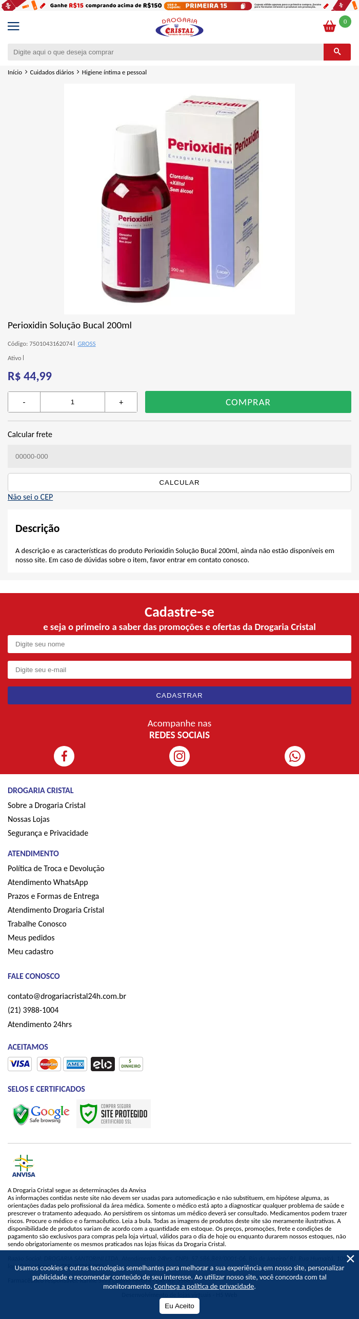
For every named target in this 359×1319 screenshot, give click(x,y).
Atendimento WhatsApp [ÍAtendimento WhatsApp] (48, 882)
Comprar (248, 402)
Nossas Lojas (29, 819)
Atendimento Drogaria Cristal (56, 910)
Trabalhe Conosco (37, 924)
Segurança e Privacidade (48, 833)
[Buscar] (337, 52)
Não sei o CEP (30, 497)
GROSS (86, 343)
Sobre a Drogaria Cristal (47, 805)
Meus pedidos (31, 937)
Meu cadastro (30, 951)
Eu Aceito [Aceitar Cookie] (179, 1306)
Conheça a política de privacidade (204, 1286)
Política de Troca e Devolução (56, 868)
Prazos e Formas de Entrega (53, 896)
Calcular (179, 482)
